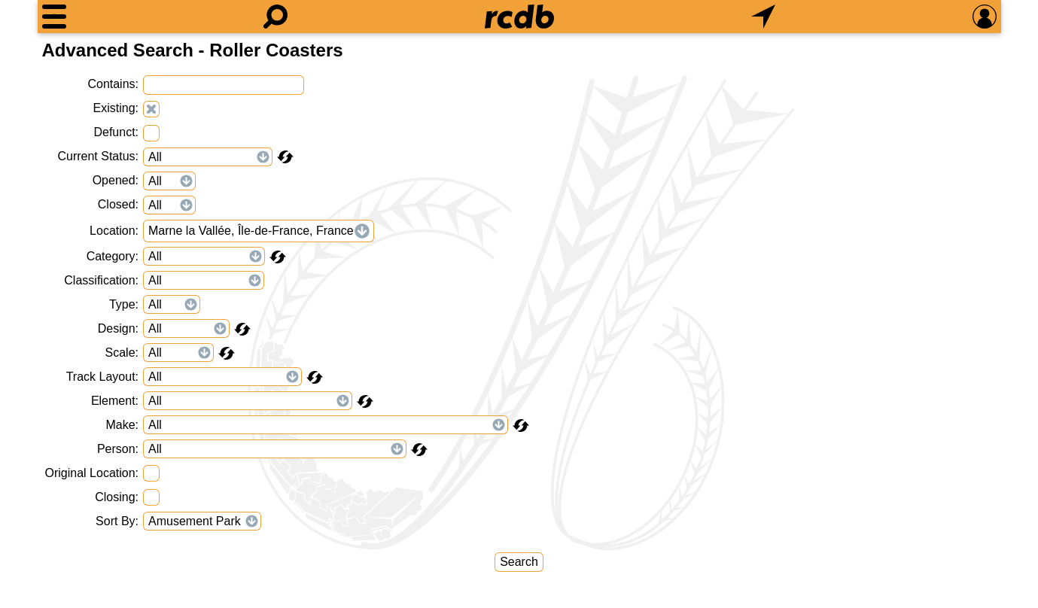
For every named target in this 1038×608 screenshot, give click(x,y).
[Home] (519, 17)
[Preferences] (985, 17)
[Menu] (54, 17)
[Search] (275, 17)
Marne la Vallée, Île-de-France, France (251, 230)
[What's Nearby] (763, 17)
